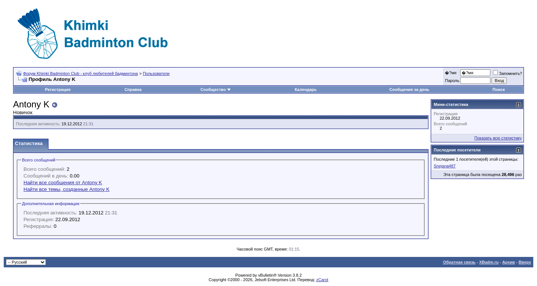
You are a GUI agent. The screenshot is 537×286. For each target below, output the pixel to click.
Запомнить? (507, 73)
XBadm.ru (489, 262)
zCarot (322, 279)
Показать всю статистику (498, 138)
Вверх (525, 262)
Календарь (306, 89)
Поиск (499, 89)
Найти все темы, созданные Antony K (66, 189)
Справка (133, 89)
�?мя (450, 72)
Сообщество (215, 89)
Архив (508, 262)
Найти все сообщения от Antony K (62, 182)
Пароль (452, 80)
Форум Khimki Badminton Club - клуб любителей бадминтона (80, 73)
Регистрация (57, 89)
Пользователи (156, 73)
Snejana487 (445, 166)
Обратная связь (459, 262)
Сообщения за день (409, 89)
